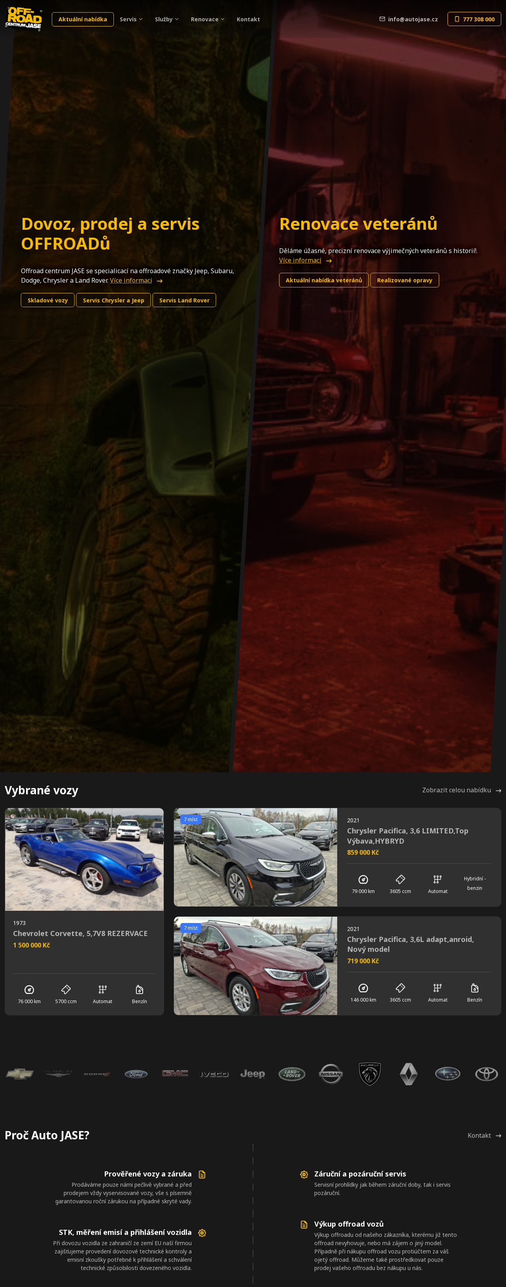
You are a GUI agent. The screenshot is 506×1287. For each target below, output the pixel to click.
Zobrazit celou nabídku (461, 790)
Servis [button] (128, 19)
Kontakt (248, 19)
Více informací (136, 280)
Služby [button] (164, 19)
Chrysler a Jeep (113, 300)
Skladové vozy (48, 300)
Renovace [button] (205, 19)
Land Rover (184, 300)
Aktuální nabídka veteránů (324, 280)
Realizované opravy (404, 280)
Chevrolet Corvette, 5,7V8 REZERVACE (80, 933)
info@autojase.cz (409, 19)
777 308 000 (474, 19)
